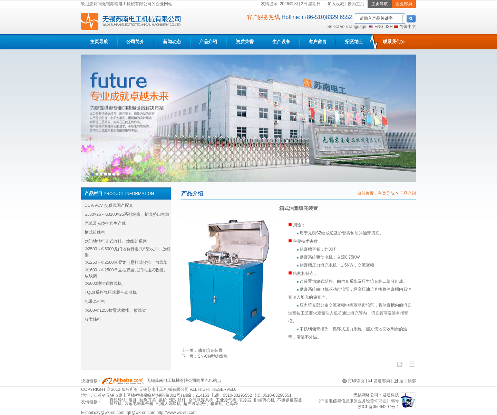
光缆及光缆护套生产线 (105, 223)
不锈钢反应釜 (289, 400)
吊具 (132, 400)
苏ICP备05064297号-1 (378, 406)
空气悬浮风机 (200, 400)
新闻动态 (172, 41)
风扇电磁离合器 (138, 403)
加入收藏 (336, 3)
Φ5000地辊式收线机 (103, 283)
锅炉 (162, 400)
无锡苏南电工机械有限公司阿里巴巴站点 (161, 380)
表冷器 (245, 400)
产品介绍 (208, 41)
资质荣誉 (245, 41)
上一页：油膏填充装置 (202, 350)
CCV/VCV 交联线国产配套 (109, 205)
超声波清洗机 (195, 403)
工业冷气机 (226, 400)
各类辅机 (93, 319)
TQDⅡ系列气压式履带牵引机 (111, 292)
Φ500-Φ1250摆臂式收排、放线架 (115, 310)
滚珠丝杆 (177, 400)
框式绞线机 (95, 232)
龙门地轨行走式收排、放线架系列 (116, 241)
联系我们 (394, 41)
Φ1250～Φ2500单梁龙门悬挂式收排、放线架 (126, 262)
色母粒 (232, 403)
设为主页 (356, 3)
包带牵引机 (95, 301)
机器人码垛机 (168, 403)
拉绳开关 (147, 400)
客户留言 (318, 41)
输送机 (217, 403)
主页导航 (99, 41)
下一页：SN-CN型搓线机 (204, 356)
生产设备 (281, 41)
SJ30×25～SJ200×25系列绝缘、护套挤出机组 (127, 214)
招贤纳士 (354, 41)
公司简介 (135, 41)
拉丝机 (115, 403)
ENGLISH (383, 26)
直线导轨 (117, 400)
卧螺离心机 (264, 400)
